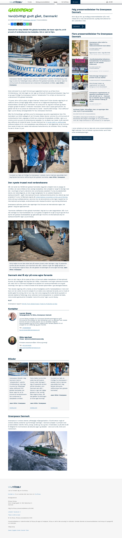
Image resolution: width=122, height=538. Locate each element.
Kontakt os (11, 494)
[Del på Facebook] (12, 24)
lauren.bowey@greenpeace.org (29, 330)
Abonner (78, 26)
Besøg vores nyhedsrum (83, 138)
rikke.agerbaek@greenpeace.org (29, 348)
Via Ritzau (38, 494)
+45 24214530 (26, 345)
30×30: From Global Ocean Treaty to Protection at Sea (39, 304)
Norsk (18, 530)
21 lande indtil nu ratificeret (55, 122)
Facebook (16, 512)
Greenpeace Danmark (29, 20)
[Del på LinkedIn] (15, 24)
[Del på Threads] (21, 24)
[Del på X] (18, 24)
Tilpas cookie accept (14, 515)
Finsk (27, 530)
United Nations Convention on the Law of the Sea (52, 197)
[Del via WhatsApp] (27, 24)
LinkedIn (10, 512)
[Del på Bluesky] (24, 24)
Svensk (23, 530)
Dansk (10, 530)
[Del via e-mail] (30, 24)
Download (13, 408)
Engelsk (14, 530)
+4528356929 (26, 328)
